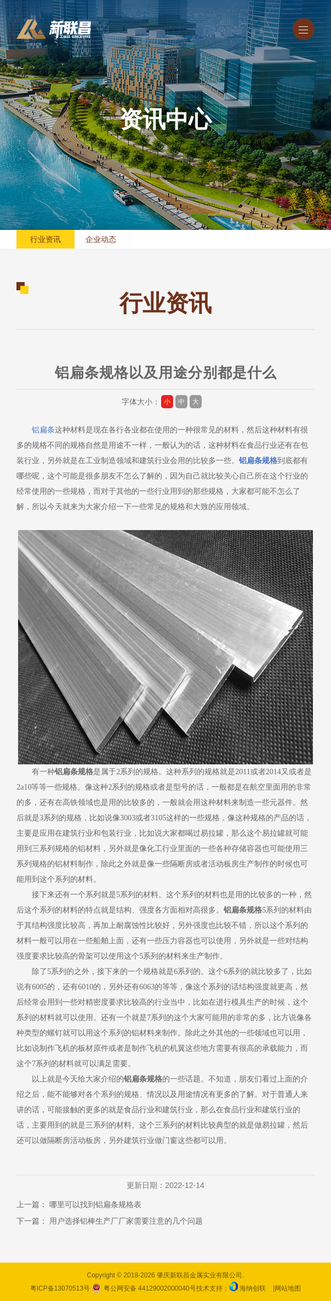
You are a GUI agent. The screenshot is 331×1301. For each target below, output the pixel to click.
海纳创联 (252, 1288)
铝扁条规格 (258, 461)
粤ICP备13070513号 (60, 1288)
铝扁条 (43, 430)
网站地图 (288, 1288)
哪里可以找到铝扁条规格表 (95, 1204)
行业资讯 (45, 239)
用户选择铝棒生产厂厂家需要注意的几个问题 (126, 1220)
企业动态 (100, 239)
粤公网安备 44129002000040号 (144, 1288)
